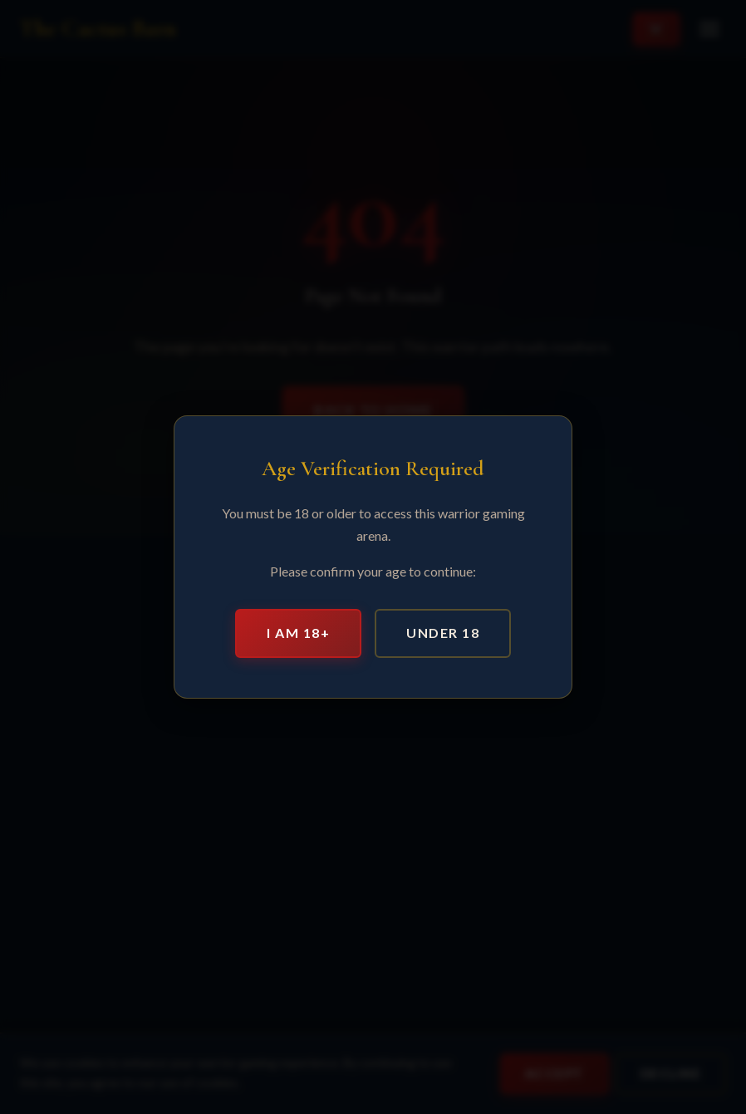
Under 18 (442, 632)
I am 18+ (298, 632)
